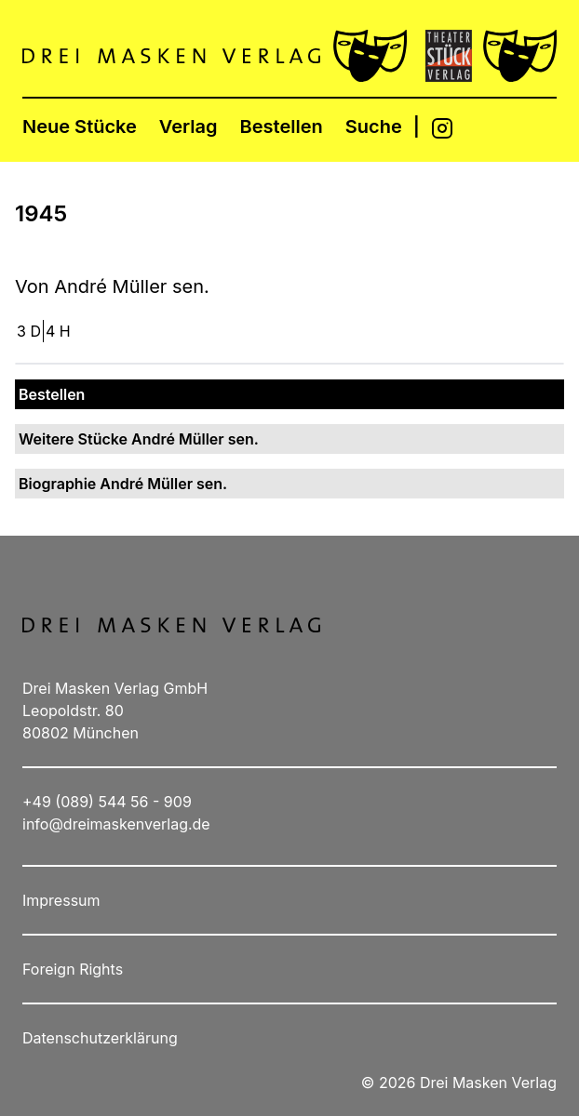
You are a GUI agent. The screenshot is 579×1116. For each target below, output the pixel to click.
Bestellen (281, 126)
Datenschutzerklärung (100, 1038)
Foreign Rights (72, 969)
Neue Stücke (79, 126)
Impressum (61, 900)
